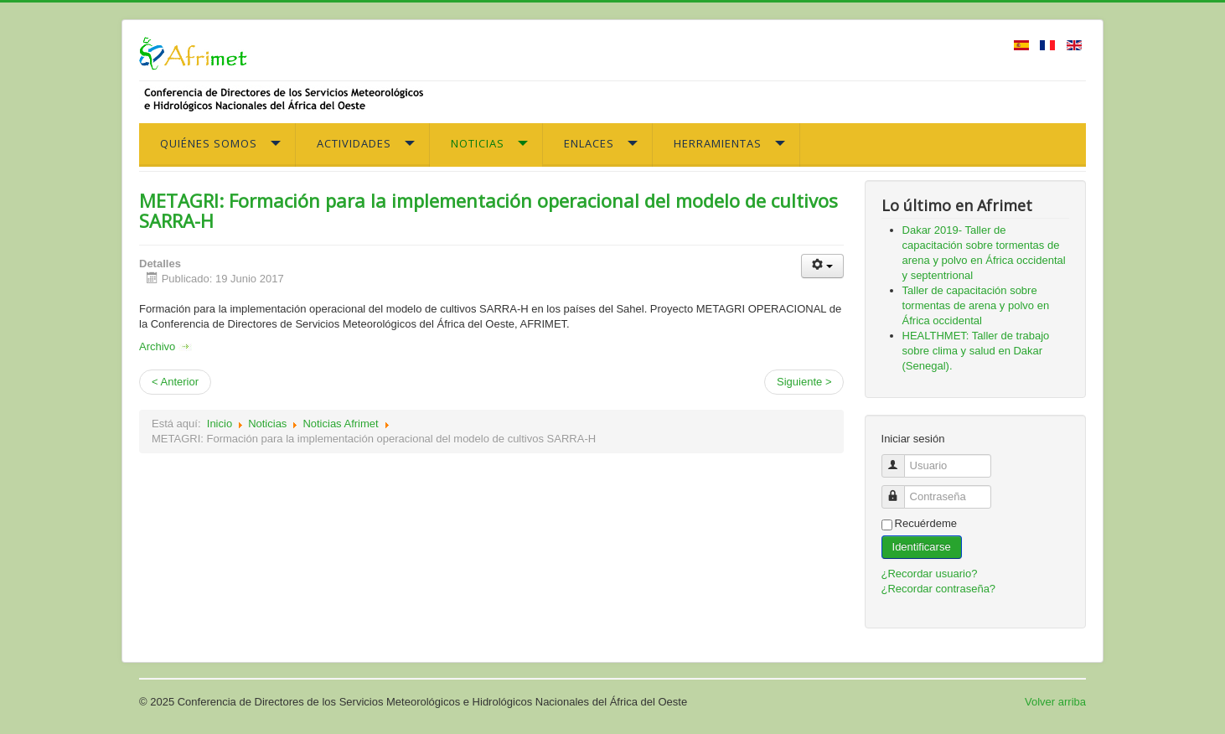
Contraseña (899, 489)
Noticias (477, 143)
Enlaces (589, 143)
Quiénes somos (208, 143)
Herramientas (718, 143)
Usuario (899, 458)
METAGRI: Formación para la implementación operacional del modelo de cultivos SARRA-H (488, 210)
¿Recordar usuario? (929, 573)
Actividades (354, 143)
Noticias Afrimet (340, 423)
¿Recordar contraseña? (938, 588)
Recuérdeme (926, 523)
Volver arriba (1055, 701)
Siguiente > (804, 381)
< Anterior (175, 381)
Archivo (165, 346)
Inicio (219, 423)
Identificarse (921, 546)
